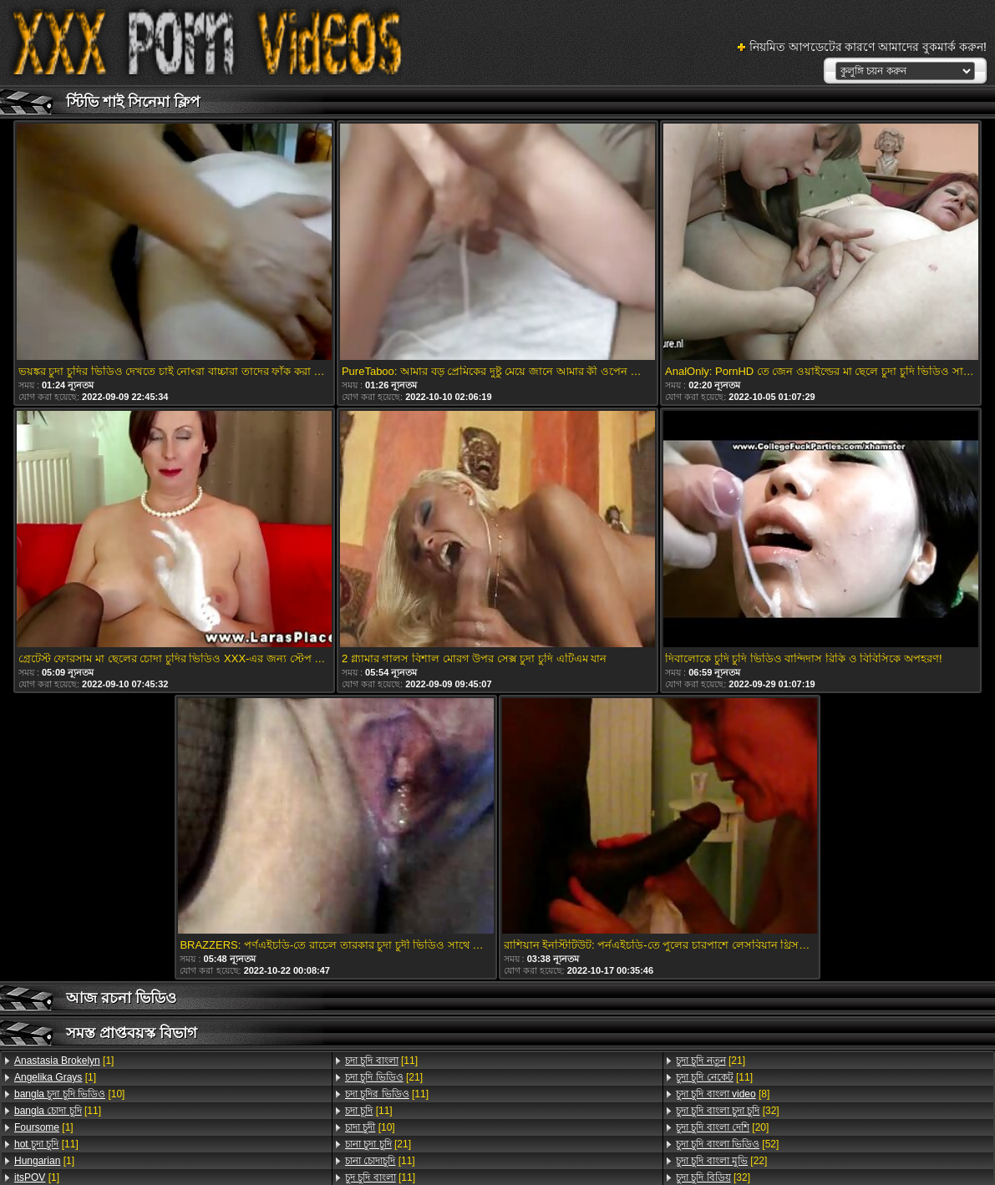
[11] (57, 1111)
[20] (722, 1127)
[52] (727, 1144)
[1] (64, 1060)
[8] (722, 1094)
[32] (727, 1111)
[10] (69, 1094)
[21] (384, 1077)
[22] (721, 1161)
